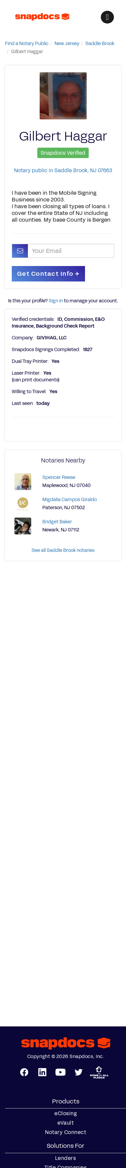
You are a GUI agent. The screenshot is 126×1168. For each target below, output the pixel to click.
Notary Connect (65, 1132)
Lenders (65, 1158)
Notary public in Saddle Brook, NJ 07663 (63, 170)
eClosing (65, 1113)
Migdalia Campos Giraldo (69, 499)
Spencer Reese (58, 477)
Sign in (56, 301)
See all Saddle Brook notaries (63, 550)
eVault (65, 1123)
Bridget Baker (57, 522)
